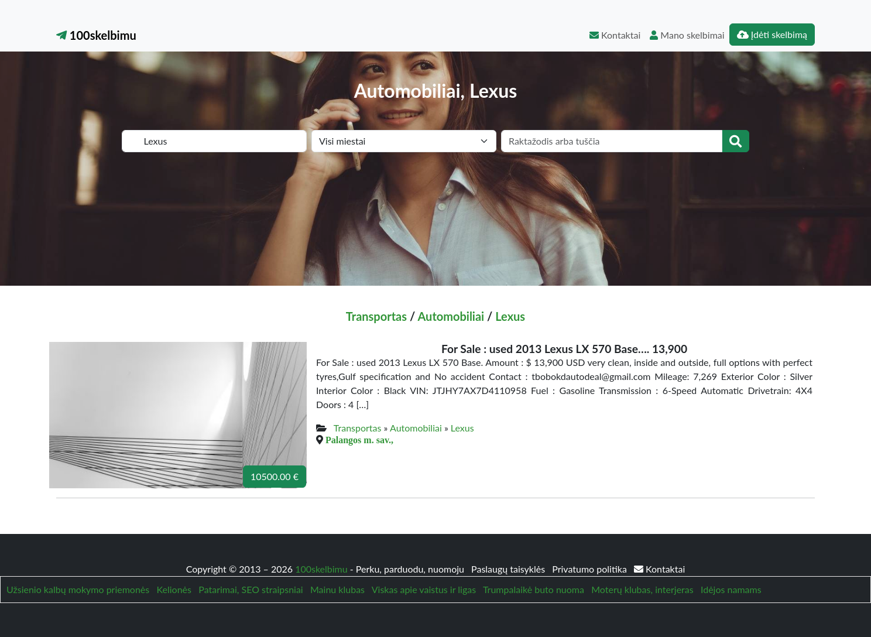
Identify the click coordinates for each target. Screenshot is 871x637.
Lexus (510, 316)
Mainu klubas (337, 589)
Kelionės (174, 589)
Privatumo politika (590, 568)
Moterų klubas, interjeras (642, 589)
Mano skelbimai (687, 34)
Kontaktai (614, 34)
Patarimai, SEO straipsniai (250, 589)
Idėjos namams (731, 589)
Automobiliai (450, 316)
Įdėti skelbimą (772, 34)
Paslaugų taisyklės (509, 568)
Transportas (376, 316)
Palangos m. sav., (359, 439)
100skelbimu (96, 35)
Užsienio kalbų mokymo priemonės (77, 589)
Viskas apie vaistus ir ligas (424, 589)
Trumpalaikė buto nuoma (533, 589)
